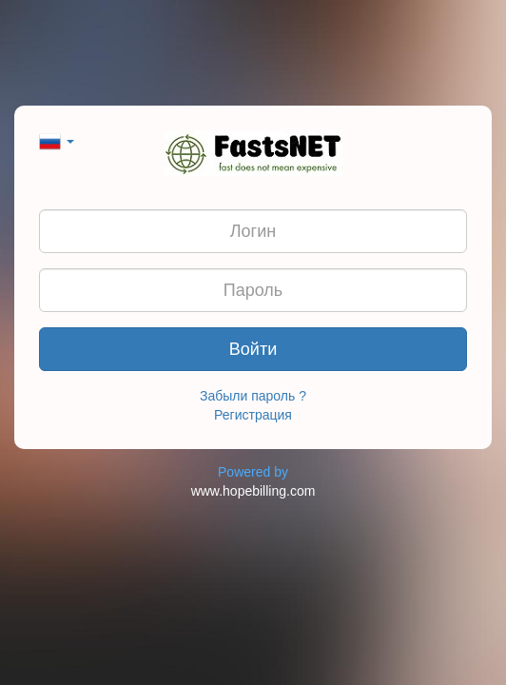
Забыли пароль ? (253, 395)
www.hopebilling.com (253, 491)
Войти (253, 349)
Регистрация (253, 414)
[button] (56, 139)
